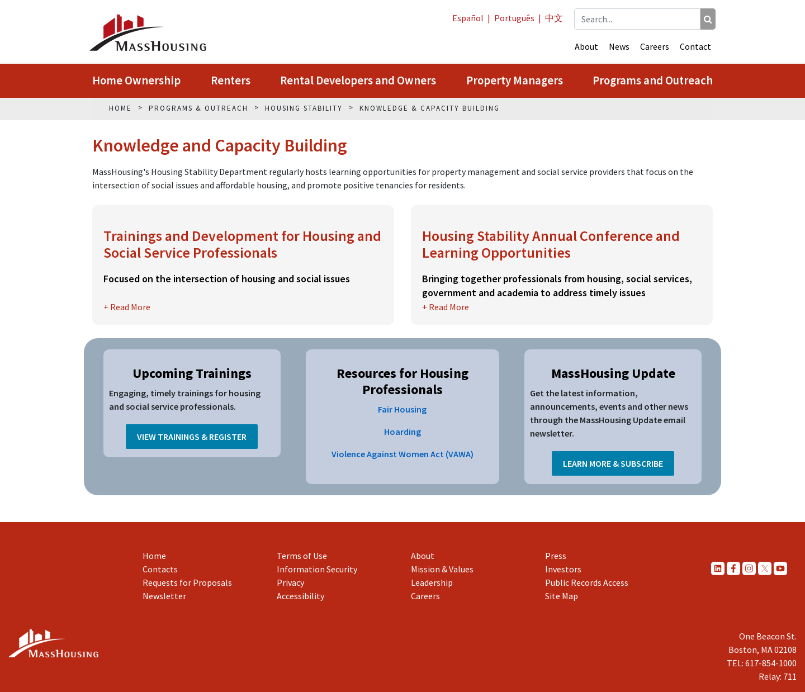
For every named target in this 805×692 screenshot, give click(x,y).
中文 (554, 17)
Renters (230, 80)
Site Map (561, 595)
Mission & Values (442, 569)
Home (154, 555)
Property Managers (514, 80)
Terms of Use (302, 555)
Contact (695, 46)
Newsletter (164, 595)
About (586, 46)
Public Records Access (586, 582)
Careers (654, 46)
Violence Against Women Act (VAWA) (402, 453)
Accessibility (300, 595)
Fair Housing (402, 409)
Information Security (317, 569)
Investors (563, 569)
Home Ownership (136, 80)
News (619, 46)
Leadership (432, 582)
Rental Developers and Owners (358, 80)
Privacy (290, 582)
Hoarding (402, 431)
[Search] (708, 19)
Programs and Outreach (653, 80)
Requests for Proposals (187, 582)
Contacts (160, 569)
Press (555, 555)
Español (468, 17)
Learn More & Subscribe (613, 463)
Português (514, 17)
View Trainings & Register (192, 436)
